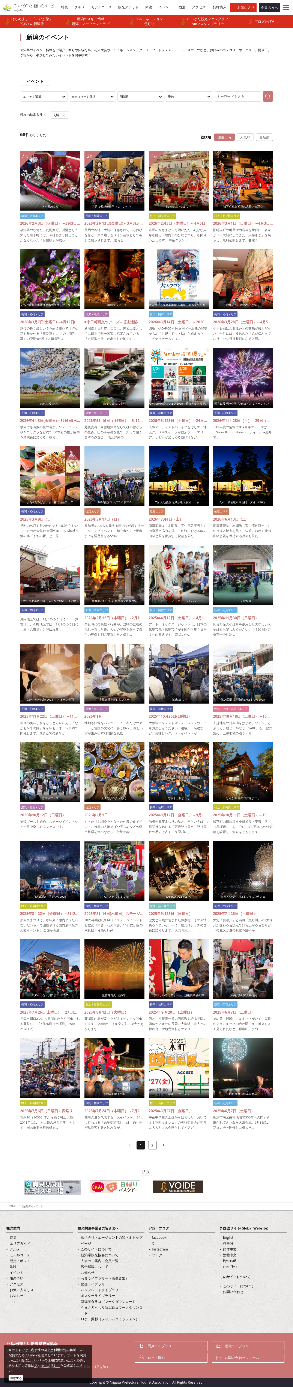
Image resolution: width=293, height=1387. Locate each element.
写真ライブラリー (161, 1346)
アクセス (16, 1284)
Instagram (160, 1249)
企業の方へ (269, 7)
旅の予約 (16, 1278)
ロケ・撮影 (156, 1357)
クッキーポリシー (47, 1365)
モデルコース (20, 1255)
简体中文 (230, 1249)
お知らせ (16, 1295)
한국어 (228, 1243)
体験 (13, 1266)
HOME (12, 1206)
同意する (16, 1378)
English (228, 1237)
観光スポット (20, 1260)
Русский (229, 1260)
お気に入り (245, 7)
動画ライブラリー (94, 1284)
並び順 (206, 137)
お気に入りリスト (23, 1290)
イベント (16, 1272)
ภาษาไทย (230, 1266)
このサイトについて (96, 1249)
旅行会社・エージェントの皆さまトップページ (112, 1240)
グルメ (15, 1249)
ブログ (157, 1255)
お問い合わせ (233, 1291)
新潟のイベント (32, 1206)
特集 (13, 1237)
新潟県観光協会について (100, 1255)
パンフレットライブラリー (101, 1290)
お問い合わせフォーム (242, 1357)
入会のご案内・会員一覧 (100, 1260)
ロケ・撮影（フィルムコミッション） (110, 1319)
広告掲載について (94, 1266)
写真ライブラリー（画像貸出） (105, 1278)
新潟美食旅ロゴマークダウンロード (108, 1301)
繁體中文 (230, 1255)
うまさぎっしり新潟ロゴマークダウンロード (112, 1310)
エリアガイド (20, 1243)
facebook (159, 1237)
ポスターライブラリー (98, 1295)
